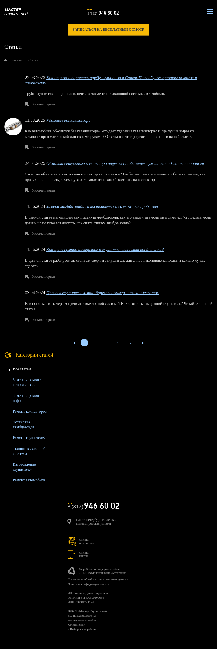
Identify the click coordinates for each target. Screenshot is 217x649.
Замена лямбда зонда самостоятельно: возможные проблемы (102, 206)
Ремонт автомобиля (29, 480)
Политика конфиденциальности (88, 584)
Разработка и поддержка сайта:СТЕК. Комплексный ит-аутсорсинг (102, 571)
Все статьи (22, 369)
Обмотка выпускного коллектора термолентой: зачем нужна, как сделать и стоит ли (125, 163)
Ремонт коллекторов (30, 411)
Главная (16, 60)
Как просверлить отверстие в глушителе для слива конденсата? (105, 249)
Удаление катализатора (68, 120)
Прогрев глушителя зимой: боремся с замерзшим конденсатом (102, 292)
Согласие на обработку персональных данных (98, 579)
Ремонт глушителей (29, 438)
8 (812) (103, 12)
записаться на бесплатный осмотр (108, 30)
